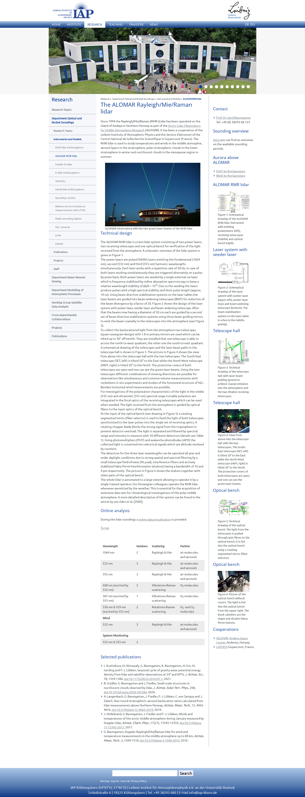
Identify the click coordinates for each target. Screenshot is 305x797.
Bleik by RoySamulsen (230, 175)
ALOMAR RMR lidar (192, 98)
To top (105, 528)
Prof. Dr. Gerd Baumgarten (233, 117)
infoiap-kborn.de (203, 792)
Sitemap (105, 781)
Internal (125, 781)
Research (105, 98)
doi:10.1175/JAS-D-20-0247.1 (143, 679)
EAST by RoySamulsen (230, 171)
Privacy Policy (139, 781)
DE (247, 24)
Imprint (115, 781)
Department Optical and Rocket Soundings (133, 98)
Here (216, 140)
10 (250, 88)
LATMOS (221, 647)
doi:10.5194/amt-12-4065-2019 (132, 709)
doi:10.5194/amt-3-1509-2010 (159, 740)
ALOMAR (222, 638)
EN (252, 24)
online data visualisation (155, 519)
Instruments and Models (168, 98)
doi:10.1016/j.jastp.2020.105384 (125, 692)
